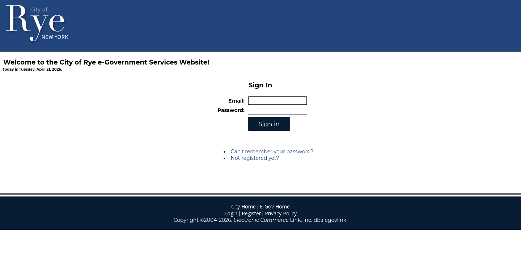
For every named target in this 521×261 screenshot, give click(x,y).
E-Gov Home (275, 206)
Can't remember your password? (272, 151)
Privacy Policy (281, 213)
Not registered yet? (255, 158)
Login (230, 213)
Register (251, 213)
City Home (243, 206)
